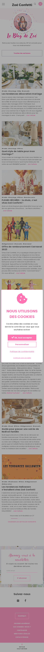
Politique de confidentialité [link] (22, 351)
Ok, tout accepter (21, 337)
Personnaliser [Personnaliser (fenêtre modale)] (22, 344)
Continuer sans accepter (22, 358)
